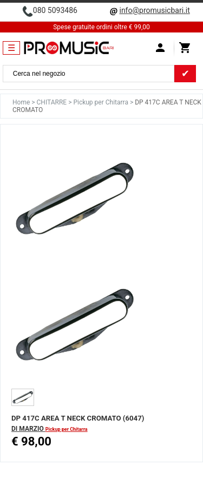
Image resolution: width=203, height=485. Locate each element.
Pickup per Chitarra (101, 102)
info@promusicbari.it (154, 10)
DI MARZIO (28, 428)
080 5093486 (55, 10)
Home (21, 102)
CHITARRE (53, 102)
